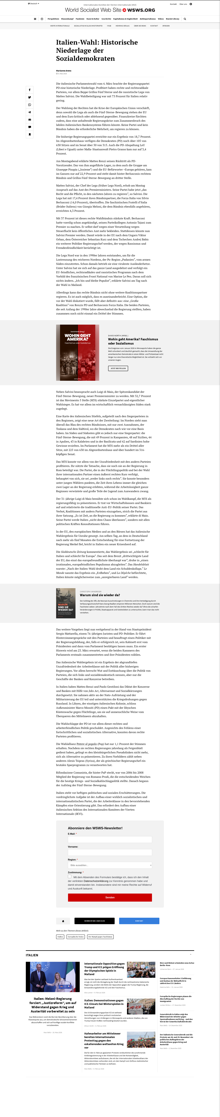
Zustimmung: (75, 872)
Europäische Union (75, 937)
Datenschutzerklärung (96, 881)
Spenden (166, 26)
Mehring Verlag (122, 26)
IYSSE (109, 26)
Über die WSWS (140, 26)
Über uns (183, 4)
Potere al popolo (87, 744)
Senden (109, 897)
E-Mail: (71, 834)
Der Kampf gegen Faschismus (100, 937)
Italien (60, 937)
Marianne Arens (63, 70)
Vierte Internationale (60, 26)
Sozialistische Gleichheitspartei (88, 26)
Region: (72, 860)
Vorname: (73, 847)
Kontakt (173, 4)
